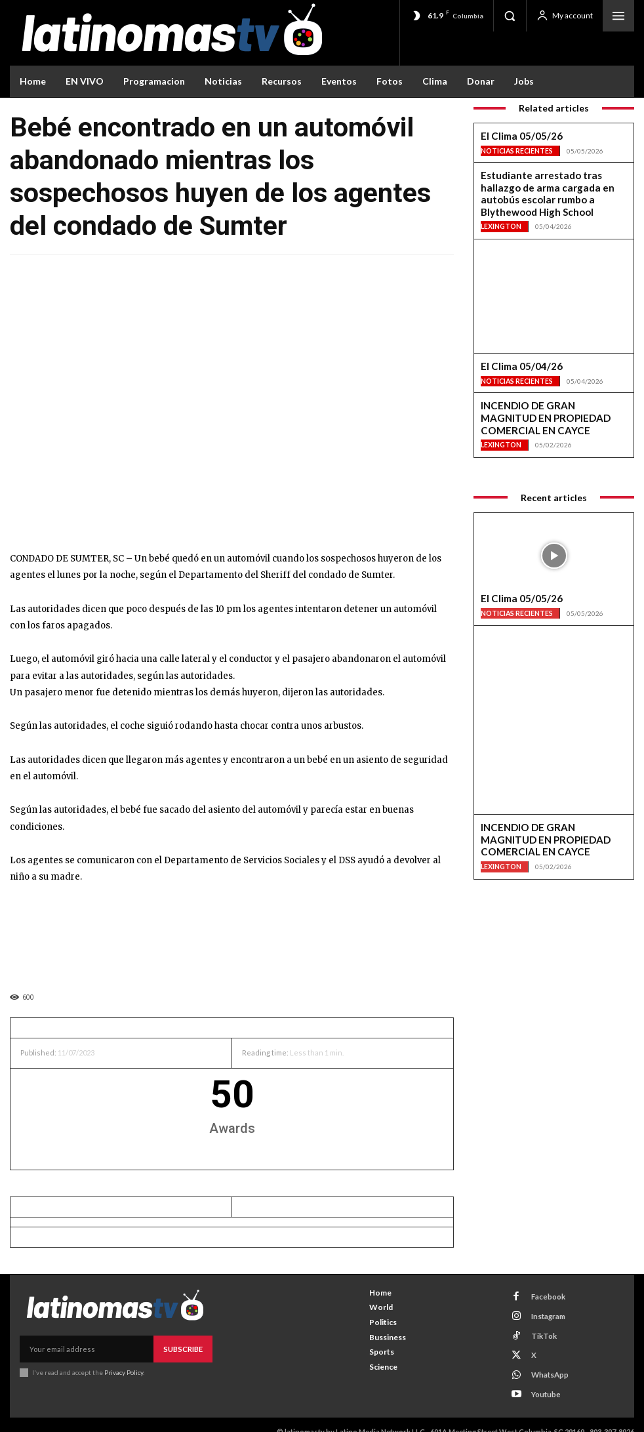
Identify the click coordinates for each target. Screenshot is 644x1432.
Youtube (541, 1381)
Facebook (544, 1295)
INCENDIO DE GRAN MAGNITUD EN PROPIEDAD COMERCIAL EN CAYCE (549, 389)
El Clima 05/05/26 (512, 137)
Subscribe (184, 1348)
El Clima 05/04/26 (512, 347)
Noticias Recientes (517, 150)
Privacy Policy (123, 1371)
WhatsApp (546, 1364)
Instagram (544, 1312)
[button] (509, 15)
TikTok (539, 1330)
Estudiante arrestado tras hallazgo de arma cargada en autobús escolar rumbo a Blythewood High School (552, 185)
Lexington (501, 207)
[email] (87, 1349)
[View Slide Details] (232, 934)
